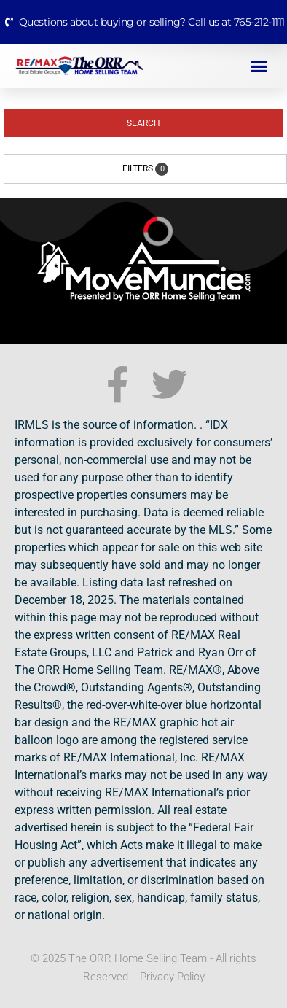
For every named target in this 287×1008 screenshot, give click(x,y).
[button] (259, 66)
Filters (145, 169)
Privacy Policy (172, 976)
